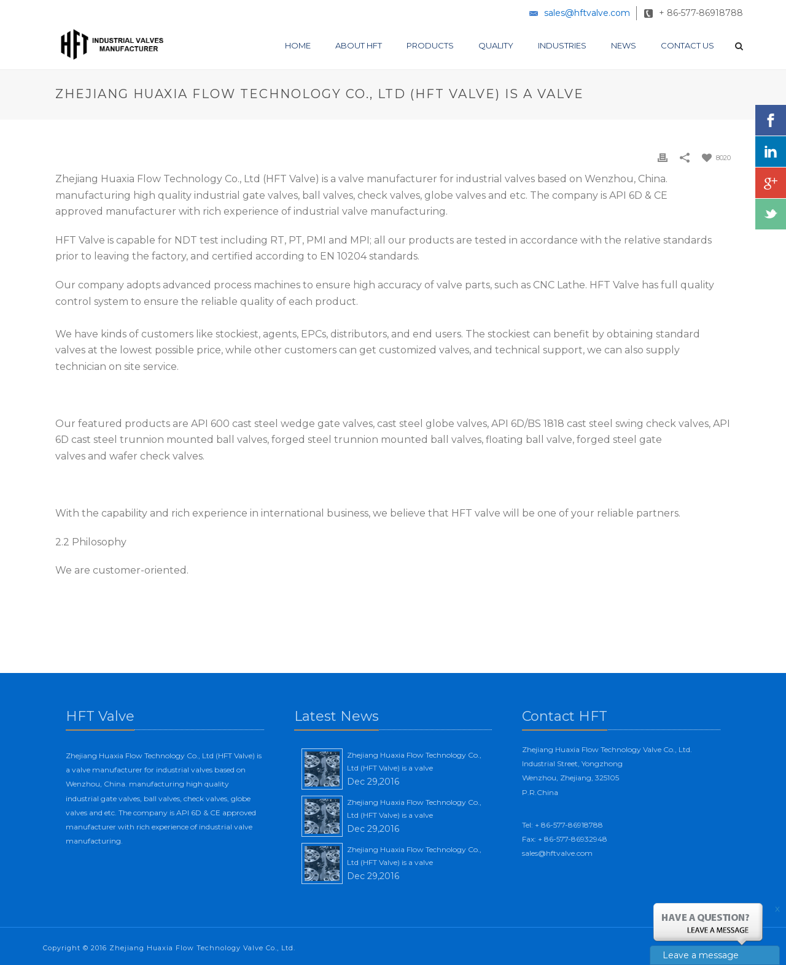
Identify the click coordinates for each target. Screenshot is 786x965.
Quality (495, 45)
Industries (562, 45)
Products (430, 45)
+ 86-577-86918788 (701, 12)
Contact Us (687, 45)
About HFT (358, 45)
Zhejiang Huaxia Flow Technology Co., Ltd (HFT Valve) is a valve (414, 761)
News (623, 45)
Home (298, 45)
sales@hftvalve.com (587, 12)
